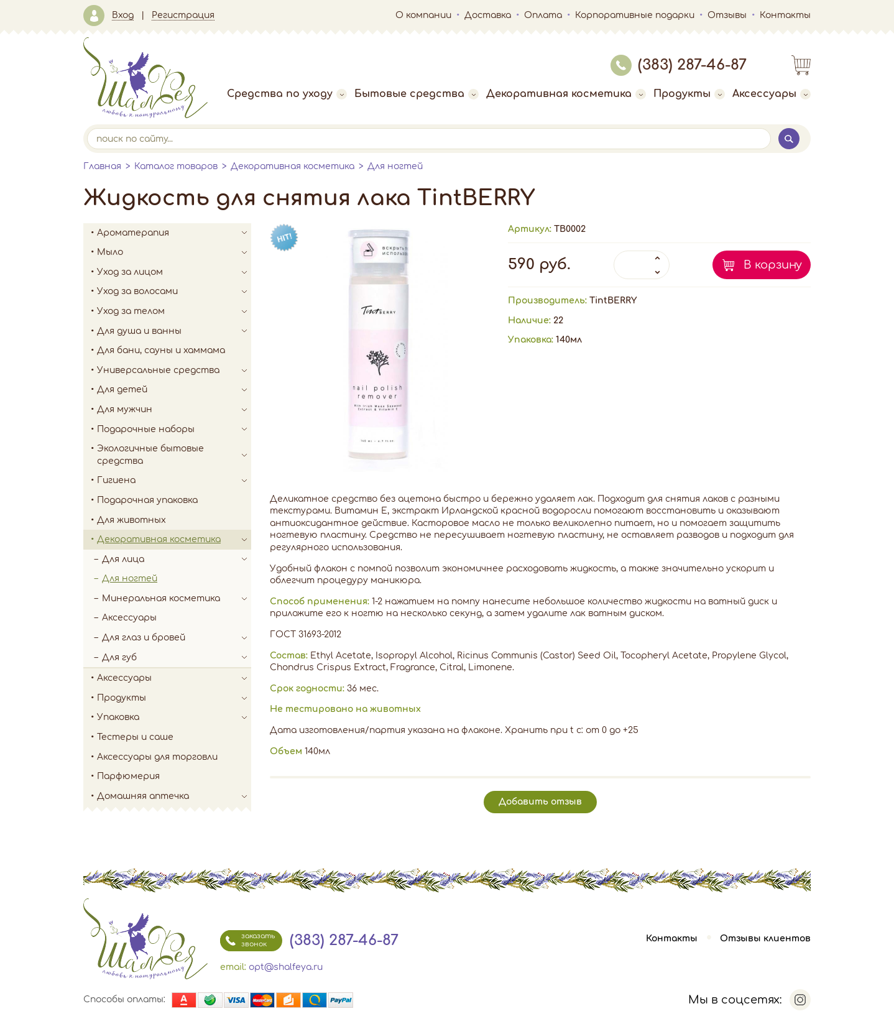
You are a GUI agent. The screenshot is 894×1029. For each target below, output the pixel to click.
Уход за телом (174, 311)
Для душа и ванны (174, 331)
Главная (102, 166)
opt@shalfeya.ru (286, 967)
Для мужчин (174, 410)
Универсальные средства (174, 371)
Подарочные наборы (174, 430)
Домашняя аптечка (174, 796)
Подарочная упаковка (147, 500)
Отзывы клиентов (765, 938)
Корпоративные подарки (634, 15)
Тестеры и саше (135, 737)
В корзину (773, 265)
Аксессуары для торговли (157, 757)
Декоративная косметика (566, 93)
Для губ (176, 658)
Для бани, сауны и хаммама (161, 350)
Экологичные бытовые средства (174, 455)
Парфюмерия (128, 776)
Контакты (785, 15)
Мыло (174, 252)
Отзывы (727, 15)
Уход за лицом (174, 272)
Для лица (176, 560)
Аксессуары (771, 93)
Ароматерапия (174, 233)
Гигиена (174, 481)
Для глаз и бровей (176, 638)
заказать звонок (247, 940)
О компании (423, 15)
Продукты (689, 93)
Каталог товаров (176, 166)
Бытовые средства (416, 93)
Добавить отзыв (540, 801)
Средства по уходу (287, 93)
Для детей (174, 390)
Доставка (487, 15)
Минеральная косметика (176, 599)
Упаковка (174, 717)
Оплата (543, 15)
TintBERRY (613, 300)
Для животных (131, 520)
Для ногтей (395, 166)
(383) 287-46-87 (679, 65)
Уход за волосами (174, 292)
